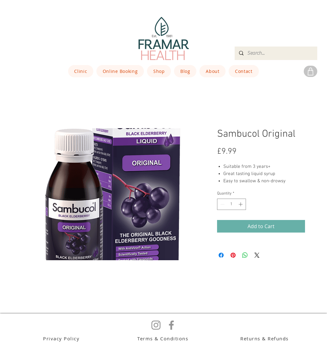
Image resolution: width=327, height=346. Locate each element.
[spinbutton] (231, 204)
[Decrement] (222, 204)
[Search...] (275, 53)
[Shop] (310, 71)
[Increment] (241, 204)
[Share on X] (257, 255)
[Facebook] (171, 325)
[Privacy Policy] (62, 338)
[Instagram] (156, 325)
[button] (81, 71)
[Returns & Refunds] (265, 338)
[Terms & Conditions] (163, 338)
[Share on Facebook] (221, 255)
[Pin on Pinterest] (233, 255)
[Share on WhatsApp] (245, 255)
